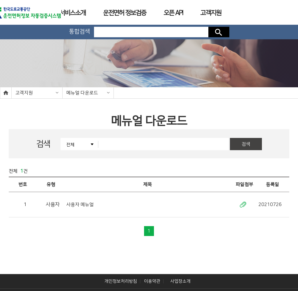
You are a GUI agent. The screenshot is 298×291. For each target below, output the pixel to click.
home (6, 92)
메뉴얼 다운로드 (82, 92)
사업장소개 (180, 270)
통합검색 (79, 31)
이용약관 (152, 270)
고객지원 (24, 92)
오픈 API (173, 13)
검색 (218, 32)
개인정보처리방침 (120, 270)
